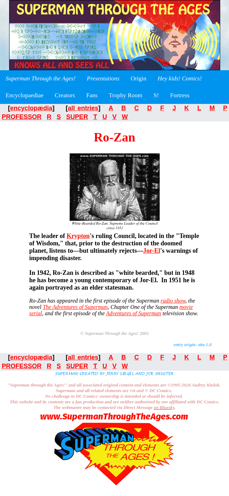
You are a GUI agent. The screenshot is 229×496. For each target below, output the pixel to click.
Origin (138, 78)
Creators (65, 95)
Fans (91, 95)
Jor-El (151, 250)
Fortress (180, 95)
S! (156, 95)
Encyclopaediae (25, 95)
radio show (173, 301)
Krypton (78, 235)
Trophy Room (125, 95)
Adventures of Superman (133, 313)
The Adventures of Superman (75, 307)
